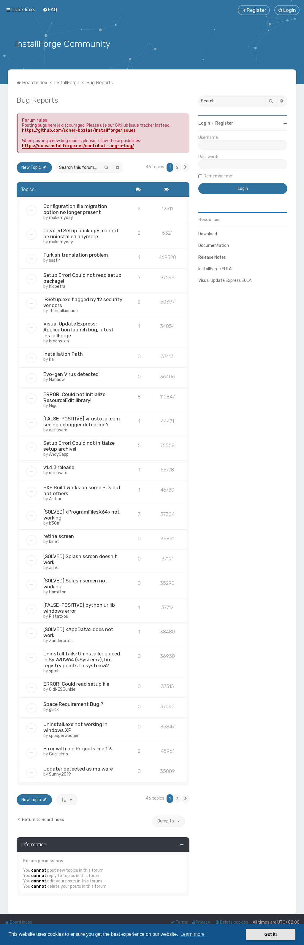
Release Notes (212, 256)
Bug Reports (37, 99)
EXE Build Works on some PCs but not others (82, 489)
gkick (54, 708)
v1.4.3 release (58, 466)
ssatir (54, 259)
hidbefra (57, 285)
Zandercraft (61, 639)
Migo (53, 404)
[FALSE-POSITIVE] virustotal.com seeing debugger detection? (81, 421)
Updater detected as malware (78, 768)
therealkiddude (63, 309)
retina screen (58, 535)
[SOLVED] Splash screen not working (75, 583)
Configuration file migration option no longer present (75, 208)
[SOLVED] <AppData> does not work (78, 631)
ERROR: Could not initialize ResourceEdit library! (74, 396)
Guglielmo (58, 753)
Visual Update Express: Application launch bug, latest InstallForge (78, 329)
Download (207, 233)
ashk (53, 566)
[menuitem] (49, 9)
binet (54, 540)
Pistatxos (58, 615)
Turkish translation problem (75, 254)
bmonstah (59, 340)
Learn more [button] (192, 934)
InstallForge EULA (215, 268)
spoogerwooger (64, 734)
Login (204, 122)
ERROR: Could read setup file (76, 683)
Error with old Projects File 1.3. (78, 748)
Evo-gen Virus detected (71, 373)
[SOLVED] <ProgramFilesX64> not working (81, 514)
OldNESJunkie (62, 688)
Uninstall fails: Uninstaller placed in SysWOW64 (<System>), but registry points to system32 (81, 659)
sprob (54, 670)
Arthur (55, 498)
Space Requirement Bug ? (73, 703)
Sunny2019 (60, 773)
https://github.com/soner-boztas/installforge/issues (79, 129)
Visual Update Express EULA (224, 279)
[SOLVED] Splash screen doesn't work (80, 558)
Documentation (213, 244)
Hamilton (57, 591)
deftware (58, 429)
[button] (185, 167)
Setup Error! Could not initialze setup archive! (79, 445)
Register (224, 122)
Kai (52, 358)
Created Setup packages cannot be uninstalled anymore (81, 233)
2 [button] (177, 166)
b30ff (54, 522)
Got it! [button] (271, 934)
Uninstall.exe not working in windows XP (75, 726)
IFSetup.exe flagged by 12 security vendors (82, 301)
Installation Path (63, 353)
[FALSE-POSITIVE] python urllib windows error (79, 607)
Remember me (218, 175)
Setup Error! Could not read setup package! (82, 277)
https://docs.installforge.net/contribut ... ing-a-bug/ (78, 145)
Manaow (57, 378)
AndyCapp (59, 453)
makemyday (61, 216)
